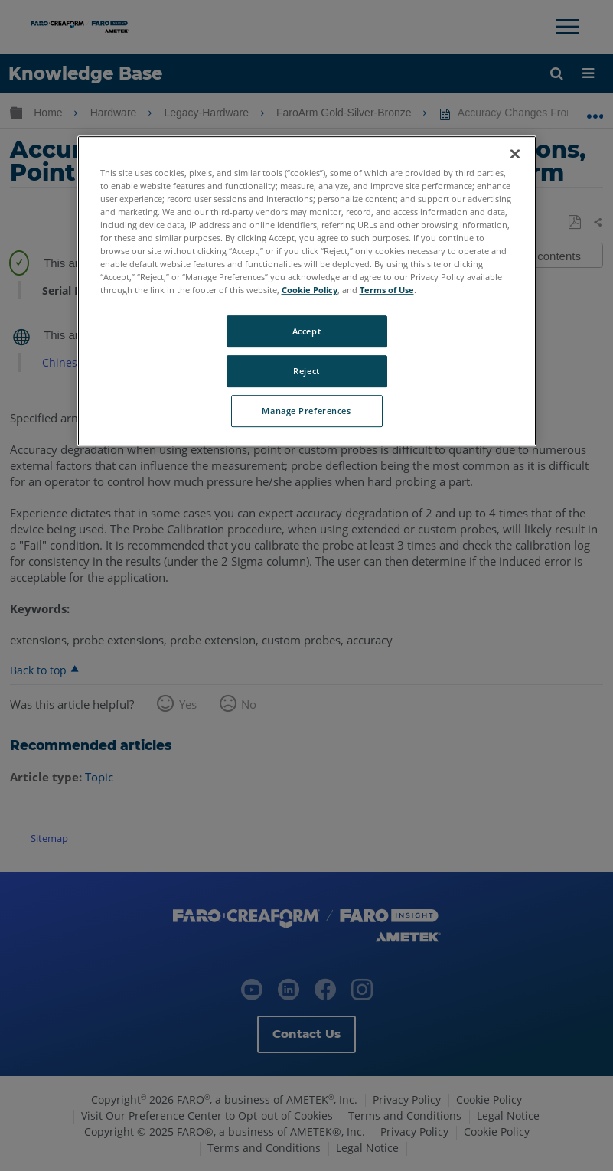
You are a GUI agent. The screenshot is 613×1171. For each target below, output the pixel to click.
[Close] (515, 154)
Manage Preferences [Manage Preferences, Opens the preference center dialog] (306, 410)
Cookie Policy (309, 289)
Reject (306, 371)
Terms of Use (387, 289)
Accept (306, 331)
